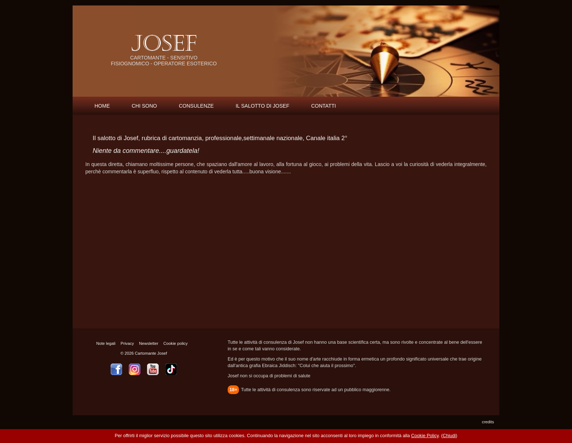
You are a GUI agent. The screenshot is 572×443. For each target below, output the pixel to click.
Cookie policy (175, 343)
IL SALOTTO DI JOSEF (262, 106)
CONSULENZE (196, 106)
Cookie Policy (424, 435)
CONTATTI (323, 106)
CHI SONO (144, 106)
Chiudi (449, 435)
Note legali (106, 343)
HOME (102, 106)
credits (488, 422)
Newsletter (148, 343)
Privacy (127, 343)
